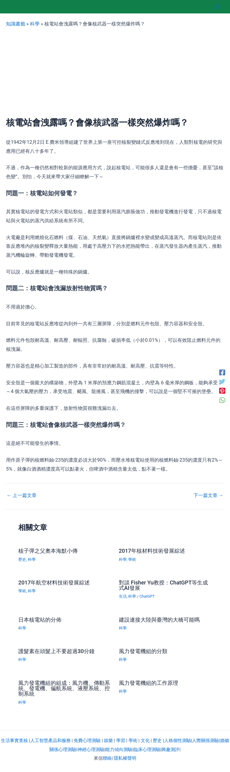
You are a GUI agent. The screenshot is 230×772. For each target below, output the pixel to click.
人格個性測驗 (177, 740)
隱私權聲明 (125, 758)
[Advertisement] (115, 72)
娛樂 (108, 740)
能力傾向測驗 (118, 749)
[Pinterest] (222, 391)
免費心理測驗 (87, 740)
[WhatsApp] (222, 400)
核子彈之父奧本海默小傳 (48, 551)
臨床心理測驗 (147, 749)
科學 (35, 24)
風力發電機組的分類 (143, 651)
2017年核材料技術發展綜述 (152, 551)
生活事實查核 (14, 740)
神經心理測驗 (91, 749)
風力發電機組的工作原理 (148, 683)
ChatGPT (147, 596)
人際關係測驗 (205, 740)
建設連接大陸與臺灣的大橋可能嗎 (159, 620)
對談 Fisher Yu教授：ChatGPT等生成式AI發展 (163, 585)
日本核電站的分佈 (39, 620)
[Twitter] (222, 381)
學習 (120, 740)
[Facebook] (222, 372)
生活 (123, 596)
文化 (145, 740)
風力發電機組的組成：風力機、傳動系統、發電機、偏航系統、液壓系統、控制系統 (64, 688)
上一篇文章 (22, 495)
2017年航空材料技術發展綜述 (54, 582)
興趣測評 (170, 749)
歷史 (22, 559)
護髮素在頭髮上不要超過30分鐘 (56, 651)
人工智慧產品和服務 (50, 740)
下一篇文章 (208, 495)
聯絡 (107, 758)
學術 (132, 559)
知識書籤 (15, 24)
